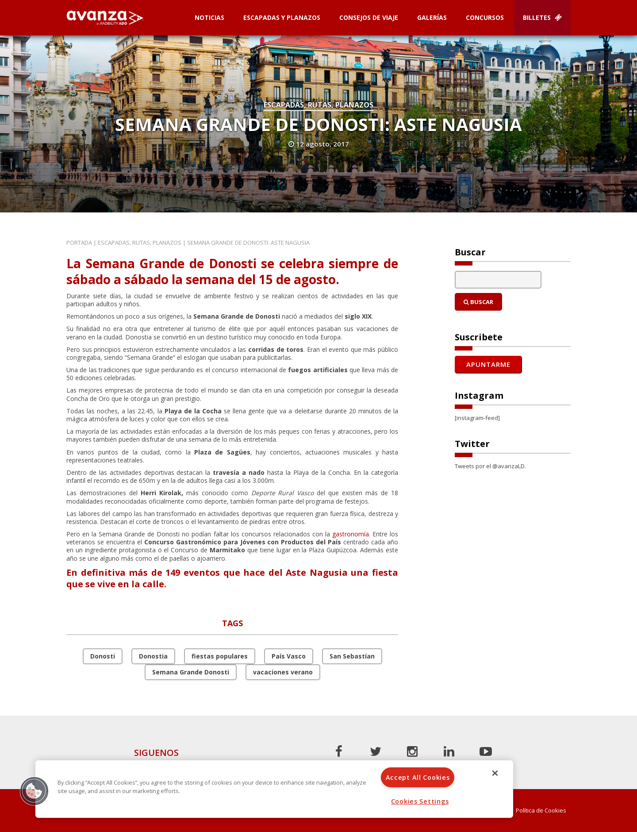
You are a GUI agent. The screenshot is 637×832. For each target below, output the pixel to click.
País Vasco (289, 656)
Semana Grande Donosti (190, 672)
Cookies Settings (420, 801)
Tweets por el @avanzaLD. (490, 466)
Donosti (102, 656)
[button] (34, 791)
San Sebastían (352, 656)
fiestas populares (220, 656)
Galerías (432, 17)
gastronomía (350, 534)
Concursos (485, 17)
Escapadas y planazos (281, 17)
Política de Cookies (541, 810)
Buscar (478, 302)
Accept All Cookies (418, 777)
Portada (79, 243)
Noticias (209, 17)
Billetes (542, 17)
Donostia (153, 656)
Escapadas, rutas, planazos (318, 105)
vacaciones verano (283, 672)
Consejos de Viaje (368, 17)
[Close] (495, 773)
